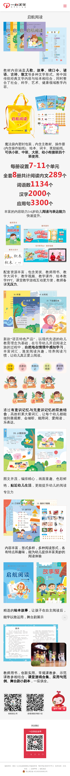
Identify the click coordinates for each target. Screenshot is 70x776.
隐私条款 (43, 769)
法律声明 (34, 769)
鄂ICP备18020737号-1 (46, 766)
